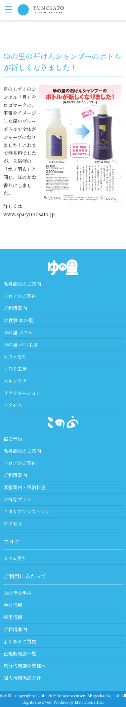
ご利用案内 (15, 308)
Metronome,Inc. (89, 702)
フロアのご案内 (19, 296)
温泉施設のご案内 (22, 283)
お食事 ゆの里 (18, 320)
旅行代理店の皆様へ (24, 665)
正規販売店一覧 (19, 653)
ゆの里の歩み (17, 593)
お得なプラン (17, 499)
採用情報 (12, 617)
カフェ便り (15, 356)
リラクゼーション (22, 393)
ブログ (11, 541)
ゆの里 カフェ (18, 332)
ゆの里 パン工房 (20, 344)
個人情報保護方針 (22, 677)
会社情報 (12, 605)
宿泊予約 (12, 438)
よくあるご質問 (19, 641)
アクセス (12, 405)
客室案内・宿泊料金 (24, 487)
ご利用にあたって (24, 576)
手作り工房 (15, 368)
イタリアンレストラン (26, 511)
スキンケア (15, 380)
